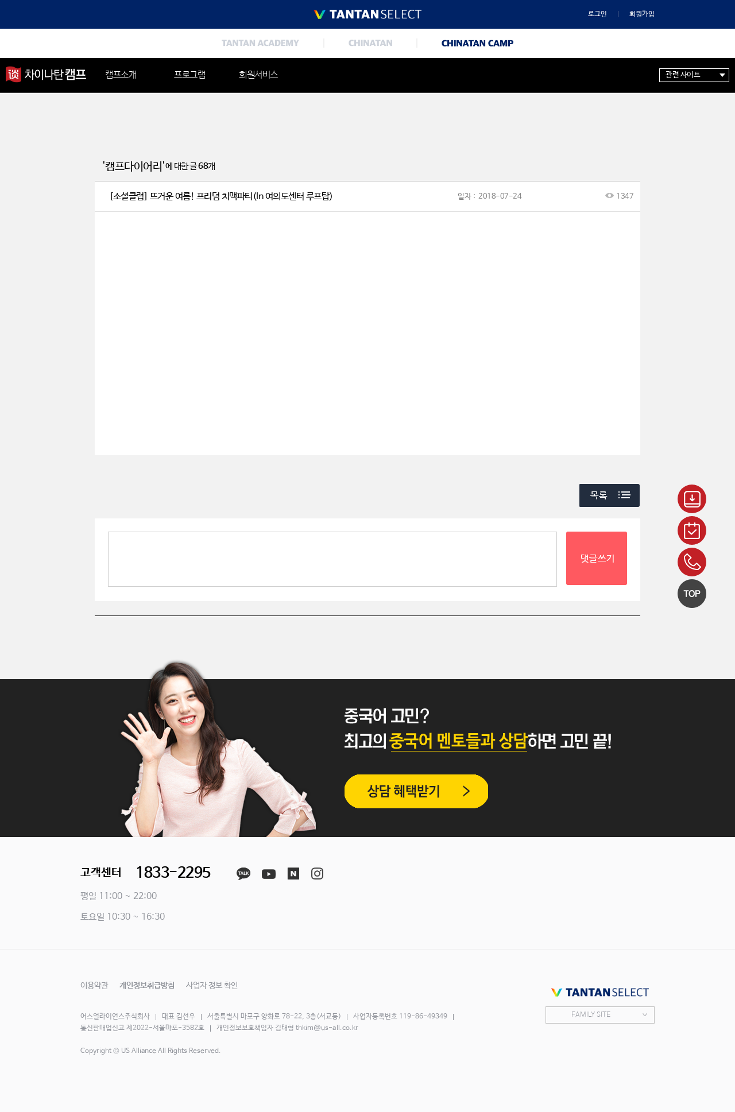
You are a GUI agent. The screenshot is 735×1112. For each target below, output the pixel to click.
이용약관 (94, 985)
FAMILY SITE (590, 1015)
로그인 (597, 14)
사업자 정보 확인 (212, 985)
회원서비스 (258, 74)
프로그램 (189, 74)
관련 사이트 (683, 75)
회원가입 (642, 14)
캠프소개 (120, 74)
